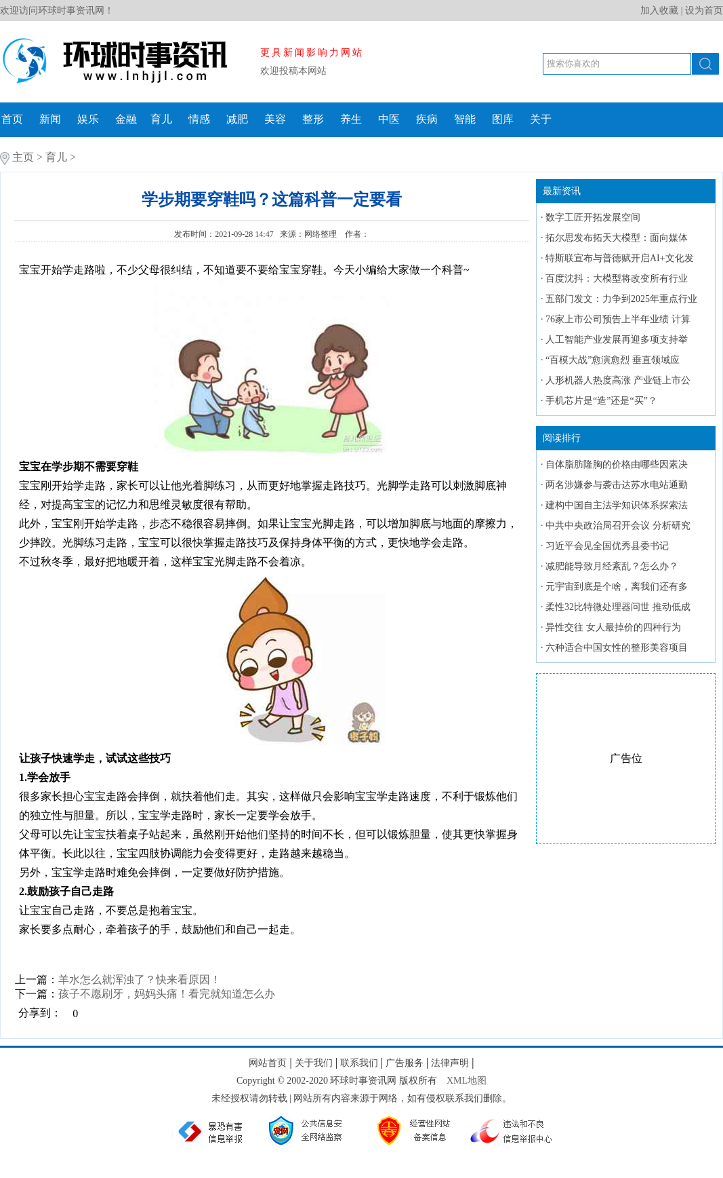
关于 (541, 119)
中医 (389, 119)
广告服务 (405, 1063)
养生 (351, 119)
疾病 (427, 119)
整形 (313, 119)
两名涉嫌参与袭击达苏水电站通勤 (616, 485)
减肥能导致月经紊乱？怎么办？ (611, 566)
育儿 (161, 119)
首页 (12, 119)
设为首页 (704, 10)
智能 (465, 119)
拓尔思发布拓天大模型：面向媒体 (616, 238)
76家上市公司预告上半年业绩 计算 (617, 319)
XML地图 (467, 1081)
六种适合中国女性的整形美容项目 (616, 648)
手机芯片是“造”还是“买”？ (601, 401)
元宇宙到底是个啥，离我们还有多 (616, 587)
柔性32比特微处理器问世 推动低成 (617, 607)
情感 (199, 119)
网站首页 (268, 1063)
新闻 (50, 119)
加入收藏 (659, 10)
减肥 (237, 119)
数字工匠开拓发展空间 (592, 217)
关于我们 (314, 1063)
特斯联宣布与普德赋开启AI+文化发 (619, 258)
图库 (503, 119)
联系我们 (359, 1063)
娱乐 (88, 119)
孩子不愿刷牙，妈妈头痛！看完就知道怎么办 (166, 994)
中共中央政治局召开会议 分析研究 (617, 525)
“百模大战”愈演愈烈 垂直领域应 (612, 360)
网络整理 (321, 234)
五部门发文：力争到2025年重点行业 (621, 299)
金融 (126, 119)
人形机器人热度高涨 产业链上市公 (617, 380)
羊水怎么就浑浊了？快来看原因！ (139, 979)
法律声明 (450, 1063)
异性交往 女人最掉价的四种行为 (613, 627)
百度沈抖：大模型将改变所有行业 (616, 278)
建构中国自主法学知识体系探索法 (616, 505)
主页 (23, 157)
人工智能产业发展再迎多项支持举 (616, 340)
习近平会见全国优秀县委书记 (607, 546)
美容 (275, 119)
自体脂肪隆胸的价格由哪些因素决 (616, 464)
